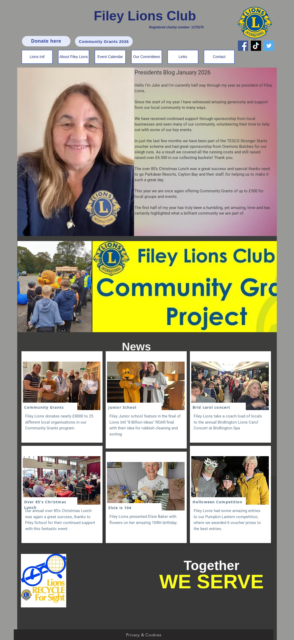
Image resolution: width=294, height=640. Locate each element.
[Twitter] (269, 46)
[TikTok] (256, 46)
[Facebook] (243, 46)
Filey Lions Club (145, 15)
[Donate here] (46, 41)
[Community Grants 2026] (104, 41)
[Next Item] (268, 286)
